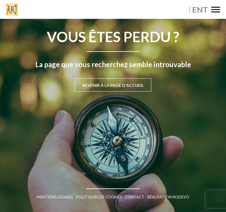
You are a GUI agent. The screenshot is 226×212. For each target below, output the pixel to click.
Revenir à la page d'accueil (113, 85)
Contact (134, 197)
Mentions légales (55, 197)
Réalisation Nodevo (168, 197)
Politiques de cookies (99, 197)
